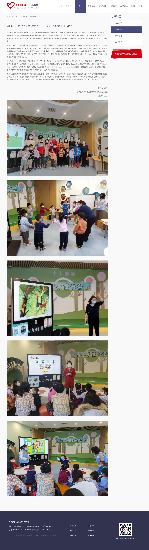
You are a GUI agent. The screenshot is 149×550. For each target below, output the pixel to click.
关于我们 (69, 6)
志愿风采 (113, 6)
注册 (133, 6)
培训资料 (102, 6)
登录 (140, 6)
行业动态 (118, 36)
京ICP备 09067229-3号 (30, 535)
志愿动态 (80, 6)
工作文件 (118, 42)
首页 (60, 6)
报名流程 (73, 531)
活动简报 (118, 29)
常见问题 (91, 535)
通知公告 (118, 23)
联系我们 (124, 6)
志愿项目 (91, 6)
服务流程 (73, 535)
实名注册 (73, 526)
